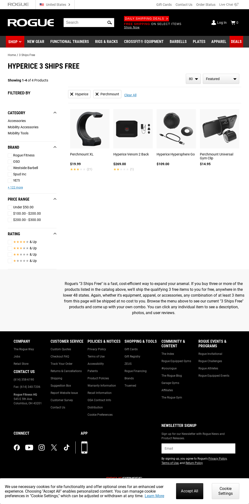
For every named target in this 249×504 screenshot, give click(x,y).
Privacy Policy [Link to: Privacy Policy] (97, 349)
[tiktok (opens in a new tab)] (67, 447)
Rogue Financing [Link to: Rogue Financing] (135, 371)
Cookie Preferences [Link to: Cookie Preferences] (100, 414)
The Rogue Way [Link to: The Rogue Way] (24, 349)
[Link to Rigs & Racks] (106, 42)
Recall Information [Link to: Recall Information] (100, 393)
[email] (198, 448)
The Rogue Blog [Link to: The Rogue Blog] (171, 375)
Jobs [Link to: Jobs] (17, 356)
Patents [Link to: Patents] (93, 371)
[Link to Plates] (199, 42)
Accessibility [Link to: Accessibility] (96, 364)
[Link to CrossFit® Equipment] (144, 42)
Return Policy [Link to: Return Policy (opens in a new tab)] (194, 463)
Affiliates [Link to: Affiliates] (167, 390)
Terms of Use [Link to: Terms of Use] (96, 356)
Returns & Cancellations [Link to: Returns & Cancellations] (66, 371)
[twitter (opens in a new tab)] (54, 447)
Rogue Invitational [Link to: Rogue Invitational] (210, 354)
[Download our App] (84, 447)
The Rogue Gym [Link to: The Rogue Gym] (171, 397)
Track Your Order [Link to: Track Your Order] (61, 364)
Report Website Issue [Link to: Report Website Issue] (64, 393)
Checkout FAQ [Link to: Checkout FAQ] (60, 356)
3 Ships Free (27, 55)
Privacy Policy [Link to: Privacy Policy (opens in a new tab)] (217, 458)
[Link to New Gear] (36, 42)
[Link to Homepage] (31, 22)
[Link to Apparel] (219, 42)
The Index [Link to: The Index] (167, 354)
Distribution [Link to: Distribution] (95, 407)
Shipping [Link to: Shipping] (56, 378)
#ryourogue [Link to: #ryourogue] (169, 368)
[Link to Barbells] (178, 42)
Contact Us (184, 5)
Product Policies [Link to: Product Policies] (98, 378)
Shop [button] (13, 42)
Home (12, 55)
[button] (109, 22)
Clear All (130, 95)
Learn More (154, 496)
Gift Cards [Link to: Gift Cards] (131, 349)
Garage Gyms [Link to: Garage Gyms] (170, 383)
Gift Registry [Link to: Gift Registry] (132, 356)
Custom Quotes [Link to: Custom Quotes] (61, 349)
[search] (88, 22)
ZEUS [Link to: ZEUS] (128, 364)
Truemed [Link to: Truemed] (130, 385)
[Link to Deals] (236, 42)
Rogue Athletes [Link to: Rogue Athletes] (208, 368)
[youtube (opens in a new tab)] (29, 447)
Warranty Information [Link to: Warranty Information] (102, 385)
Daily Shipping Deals (146, 18)
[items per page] (193, 79)
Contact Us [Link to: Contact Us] (58, 407)
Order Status (205, 5)
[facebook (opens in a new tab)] (17, 447)
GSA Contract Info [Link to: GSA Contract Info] (99, 400)
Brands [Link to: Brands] (129, 378)
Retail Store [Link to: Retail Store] (21, 364)
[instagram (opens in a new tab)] (42, 447)
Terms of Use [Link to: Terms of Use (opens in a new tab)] (169, 463)
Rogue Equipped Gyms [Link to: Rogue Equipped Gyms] (176, 361)
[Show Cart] (234, 22)
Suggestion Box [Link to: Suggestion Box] (61, 385)
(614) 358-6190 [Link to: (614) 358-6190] (24, 379)
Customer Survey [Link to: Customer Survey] (62, 400)
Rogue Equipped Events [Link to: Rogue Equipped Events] (213, 375)
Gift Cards (164, 5)
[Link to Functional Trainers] (69, 42)
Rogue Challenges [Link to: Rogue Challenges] (210, 361)
